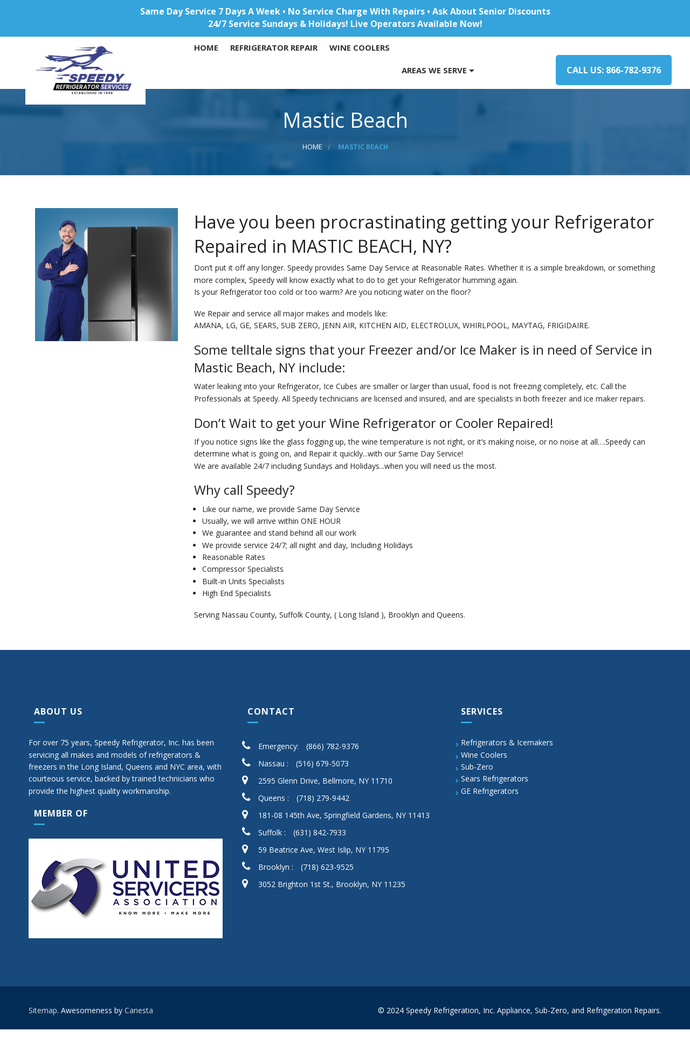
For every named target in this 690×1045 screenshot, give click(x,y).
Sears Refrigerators (494, 795)
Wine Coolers (484, 770)
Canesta (139, 1026)
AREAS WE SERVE (437, 70)
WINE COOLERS (363, 70)
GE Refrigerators (490, 806)
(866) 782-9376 (332, 762)
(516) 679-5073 (322, 779)
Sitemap (43, 1026)
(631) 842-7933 (319, 848)
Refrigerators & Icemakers (507, 758)
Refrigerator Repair (277, 70)
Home (209, 70)
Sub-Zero (477, 782)
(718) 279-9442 (322, 813)
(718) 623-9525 (327, 882)
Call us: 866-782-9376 (606, 70)
